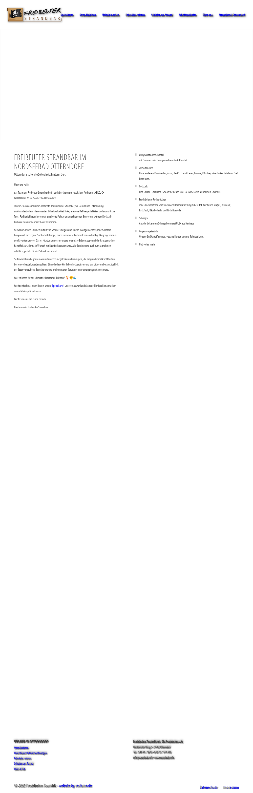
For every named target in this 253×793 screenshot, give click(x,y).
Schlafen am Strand (23, 763)
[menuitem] (66, 14)
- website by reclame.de (74, 785)
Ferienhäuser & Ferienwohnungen (30, 753)
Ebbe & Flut (19, 769)
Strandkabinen (21, 748)
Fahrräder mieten (22, 758)
